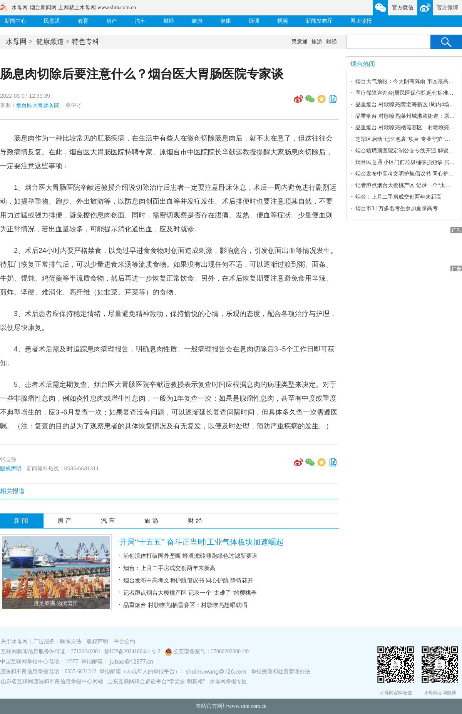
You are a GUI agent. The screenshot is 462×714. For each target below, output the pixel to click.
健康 (225, 21)
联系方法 (71, 641)
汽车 (140, 21)
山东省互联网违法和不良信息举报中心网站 (52, 681)
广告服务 (44, 641)
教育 (83, 21)
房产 (111, 21)
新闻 (22, 520)
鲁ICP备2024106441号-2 (133, 651)
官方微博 (447, 7)
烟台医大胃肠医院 (37, 105)
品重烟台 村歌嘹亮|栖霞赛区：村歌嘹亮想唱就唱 (185, 605)
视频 (282, 21)
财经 (168, 21)
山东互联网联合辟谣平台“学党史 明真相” (156, 681)
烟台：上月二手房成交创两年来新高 (169, 568)
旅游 (197, 21)
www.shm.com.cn (247, 706)
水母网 (16, 41)
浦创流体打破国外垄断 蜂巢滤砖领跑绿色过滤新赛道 (190, 556)
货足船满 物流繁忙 (55, 603)
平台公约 (124, 641)
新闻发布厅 (319, 21)
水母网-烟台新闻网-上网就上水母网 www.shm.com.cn (74, 7)
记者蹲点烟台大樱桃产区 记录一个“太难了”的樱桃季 (190, 593)
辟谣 (254, 21)
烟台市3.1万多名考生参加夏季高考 (396, 208)
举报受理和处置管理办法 (280, 671)
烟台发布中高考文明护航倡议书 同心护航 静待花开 (188, 580)
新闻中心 (15, 21)
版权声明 (11, 468)
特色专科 (85, 41)
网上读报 (361, 21)
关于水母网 (15, 641)
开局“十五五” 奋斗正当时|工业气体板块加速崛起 (201, 542)
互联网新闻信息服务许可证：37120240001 (50, 651)
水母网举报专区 (228, 681)
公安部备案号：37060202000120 (211, 651)
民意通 (52, 21)
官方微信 (402, 7)
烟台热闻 (362, 63)
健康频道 (50, 41)
